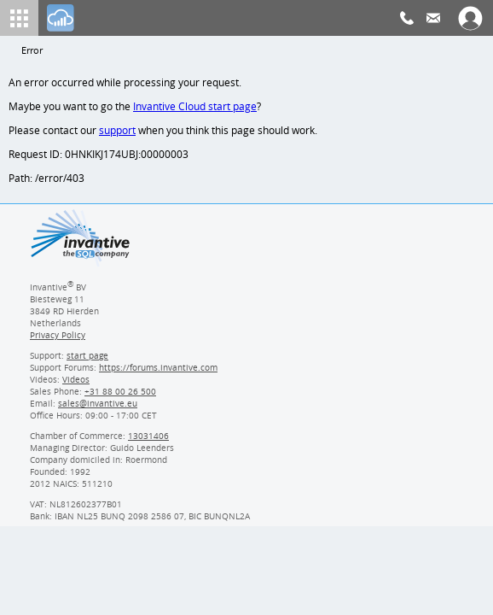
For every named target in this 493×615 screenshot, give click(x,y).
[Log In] (60, 18)
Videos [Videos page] (75, 384)
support (117, 133)
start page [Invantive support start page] (87, 360)
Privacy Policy (57, 340)
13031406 (149, 441)
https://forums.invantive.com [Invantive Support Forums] (159, 372)
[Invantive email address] (94, 408)
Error (32, 50)
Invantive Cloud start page (197, 108)
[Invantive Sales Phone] (118, 396)
